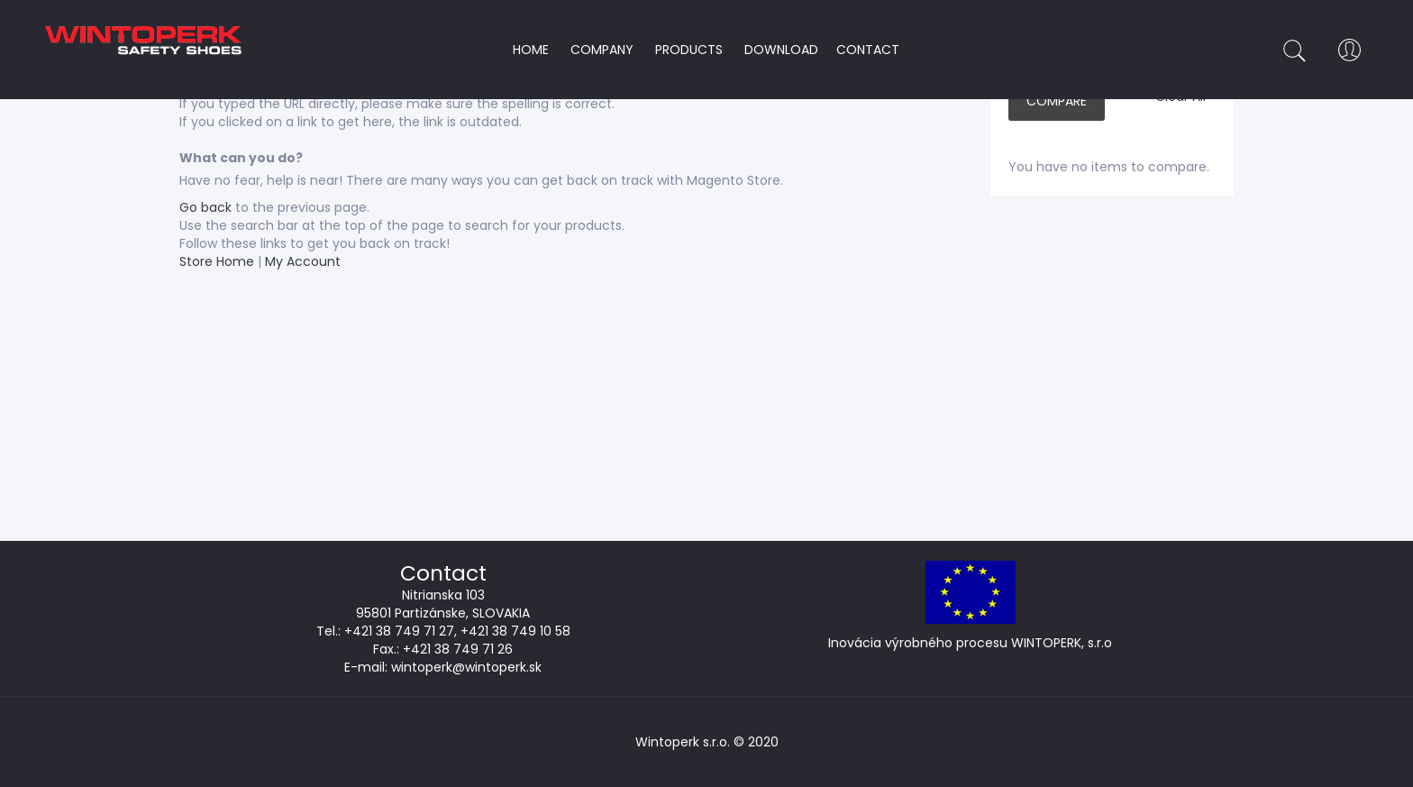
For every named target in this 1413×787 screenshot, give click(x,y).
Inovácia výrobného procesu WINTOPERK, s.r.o (970, 643)
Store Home (216, 261)
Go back (205, 207)
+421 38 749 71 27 (399, 631)
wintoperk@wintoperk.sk (466, 667)
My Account (303, 261)
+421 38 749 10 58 (515, 631)
